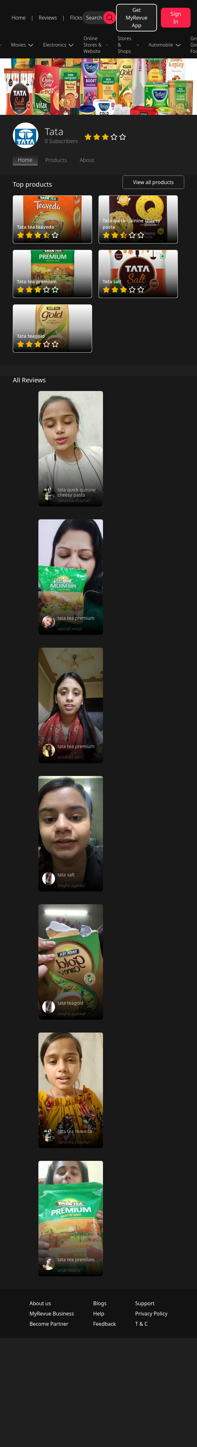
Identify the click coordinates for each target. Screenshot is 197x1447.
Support (144, 1303)
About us (40, 1303)
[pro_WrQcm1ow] (138, 219)
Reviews (48, 17)
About (87, 160)
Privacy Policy (151, 1313)
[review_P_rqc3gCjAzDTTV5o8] (70, 1218)
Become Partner (48, 1323)
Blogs (99, 1303)
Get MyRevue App (136, 17)
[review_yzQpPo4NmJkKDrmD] (70, 1090)
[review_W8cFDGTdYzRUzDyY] (70, 705)
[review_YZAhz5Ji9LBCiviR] (70, 833)
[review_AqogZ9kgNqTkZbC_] (70, 448)
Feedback (104, 1323)
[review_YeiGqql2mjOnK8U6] (70, 962)
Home (19, 17)
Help (98, 1313)
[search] (109, 17)
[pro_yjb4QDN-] (52, 328)
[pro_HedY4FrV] (52, 219)
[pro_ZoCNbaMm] (52, 274)
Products (56, 160)
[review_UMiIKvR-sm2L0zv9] (70, 577)
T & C (141, 1323)
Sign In (175, 17)
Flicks (76, 17)
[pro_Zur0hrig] (138, 274)
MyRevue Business (51, 1313)
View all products (153, 182)
